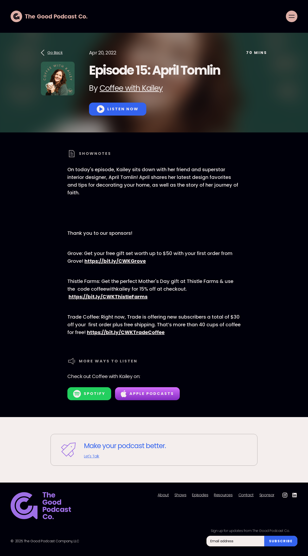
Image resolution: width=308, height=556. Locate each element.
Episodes (200, 495)
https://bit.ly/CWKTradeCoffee (126, 332)
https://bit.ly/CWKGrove (115, 261)
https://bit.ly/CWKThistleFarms (108, 296)
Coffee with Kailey (131, 88)
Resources (223, 495)
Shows (180, 495)
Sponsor (266, 495)
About (163, 495)
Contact (246, 495)
